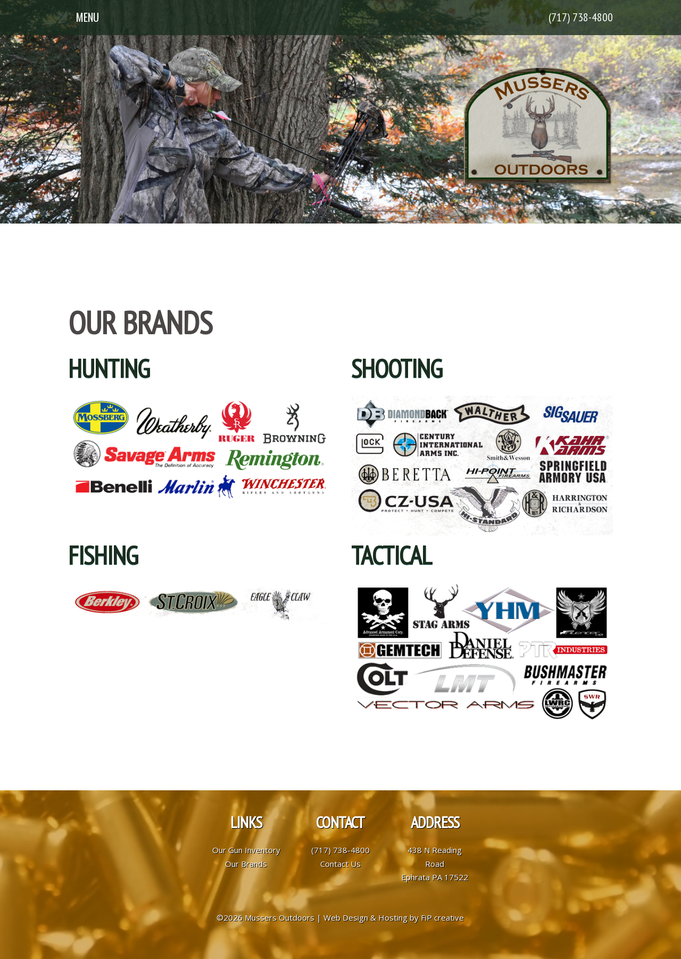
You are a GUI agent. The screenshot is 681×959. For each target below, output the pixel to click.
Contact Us (340, 863)
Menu (87, 17)
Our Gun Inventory (246, 850)
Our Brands (246, 863)
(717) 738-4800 (581, 17)
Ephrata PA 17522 (434, 877)
